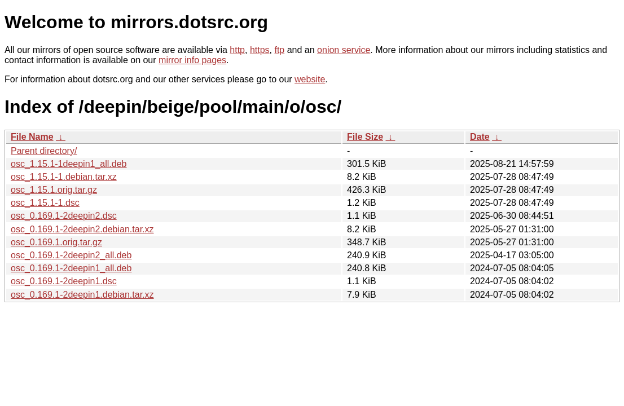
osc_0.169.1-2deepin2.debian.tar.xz (82, 229)
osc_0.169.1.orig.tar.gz (56, 242)
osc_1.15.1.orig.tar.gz (54, 190)
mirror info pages (192, 60)
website (310, 79)
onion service (343, 50)
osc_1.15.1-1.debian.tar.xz (64, 177)
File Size (365, 137)
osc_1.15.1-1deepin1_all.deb (69, 164)
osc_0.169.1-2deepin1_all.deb (71, 268)
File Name (32, 137)
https (260, 50)
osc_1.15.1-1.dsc (45, 203)
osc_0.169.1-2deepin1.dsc (64, 281)
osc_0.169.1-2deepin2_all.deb (71, 255)
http (237, 50)
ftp (279, 50)
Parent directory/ (44, 151)
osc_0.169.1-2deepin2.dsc (64, 215)
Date (480, 137)
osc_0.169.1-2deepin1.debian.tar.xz (82, 294)
